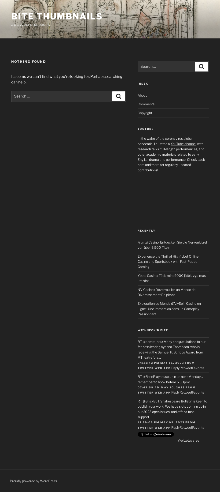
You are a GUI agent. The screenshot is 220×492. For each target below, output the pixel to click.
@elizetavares (188, 440)
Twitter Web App (154, 368)
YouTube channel (183, 144)
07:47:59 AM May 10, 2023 (161, 387)
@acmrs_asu (152, 342)
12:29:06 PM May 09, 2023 (161, 422)
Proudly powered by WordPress (33, 481)
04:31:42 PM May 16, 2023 (161, 362)
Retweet (186, 368)
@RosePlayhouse (156, 377)
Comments (146, 104)
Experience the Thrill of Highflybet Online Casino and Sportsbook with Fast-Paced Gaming (168, 261)
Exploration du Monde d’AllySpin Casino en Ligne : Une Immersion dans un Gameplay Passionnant (169, 308)
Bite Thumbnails (57, 16)
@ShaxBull (151, 401)
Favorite (198, 368)
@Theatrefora (148, 357)
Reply (175, 368)
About (142, 95)
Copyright (145, 113)
